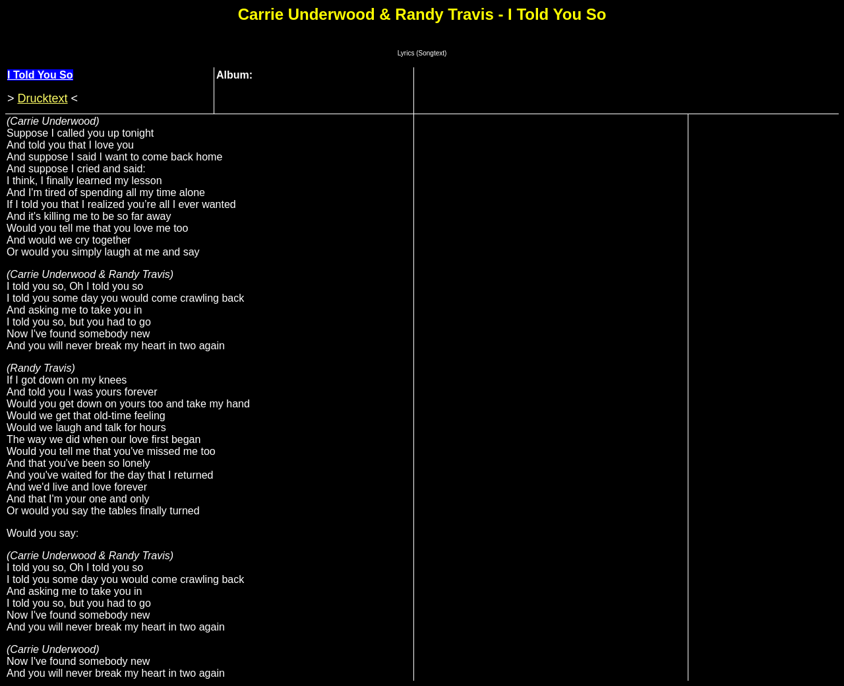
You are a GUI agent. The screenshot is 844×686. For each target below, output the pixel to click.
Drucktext (43, 98)
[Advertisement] (629, 89)
